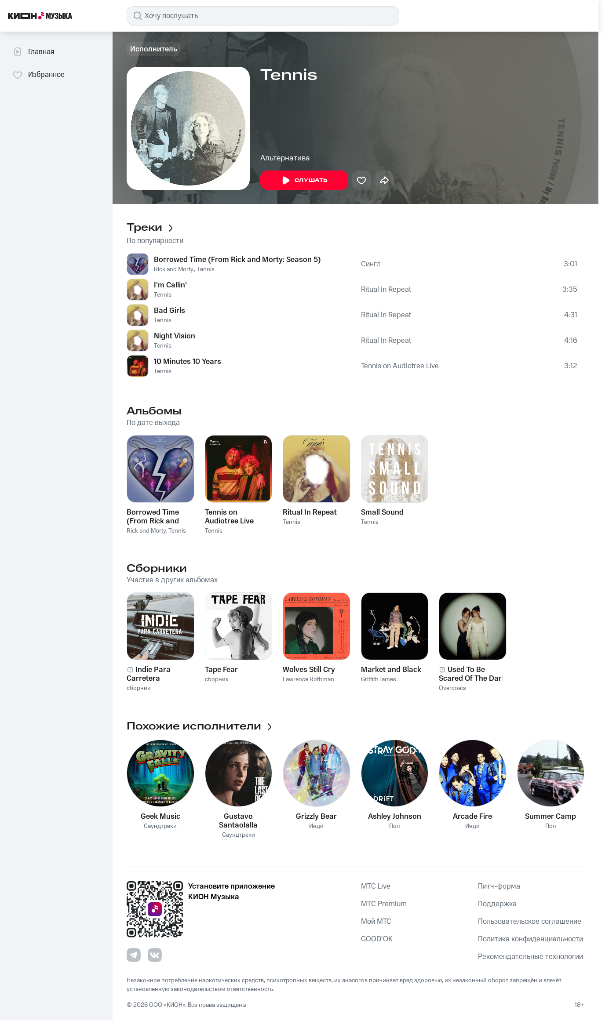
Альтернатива (285, 158)
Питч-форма (499, 886)
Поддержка (497, 904)
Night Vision (174, 336)
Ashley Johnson (394, 816)
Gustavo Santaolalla (238, 821)
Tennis (206, 269)
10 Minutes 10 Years (187, 361)
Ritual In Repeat (386, 289)
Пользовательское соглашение (529, 921)
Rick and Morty (173, 269)
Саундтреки (160, 826)
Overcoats (452, 688)
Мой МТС (376, 921)
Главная (33, 52)
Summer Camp (550, 816)
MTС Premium (384, 904)
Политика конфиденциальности (530, 939)
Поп (394, 826)
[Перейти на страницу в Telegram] (134, 955)
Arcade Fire (472, 816)
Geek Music (160, 816)
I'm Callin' (170, 285)
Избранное (38, 74)
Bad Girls (169, 310)
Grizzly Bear (316, 816)
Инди (316, 826)
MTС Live (375, 886)
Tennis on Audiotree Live (400, 366)
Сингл (371, 264)
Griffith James (378, 679)
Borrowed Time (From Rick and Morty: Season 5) (237, 259)
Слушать (304, 180)
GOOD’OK (377, 939)
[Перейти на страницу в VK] (155, 955)
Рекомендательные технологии (530, 956)
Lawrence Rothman (308, 679)
